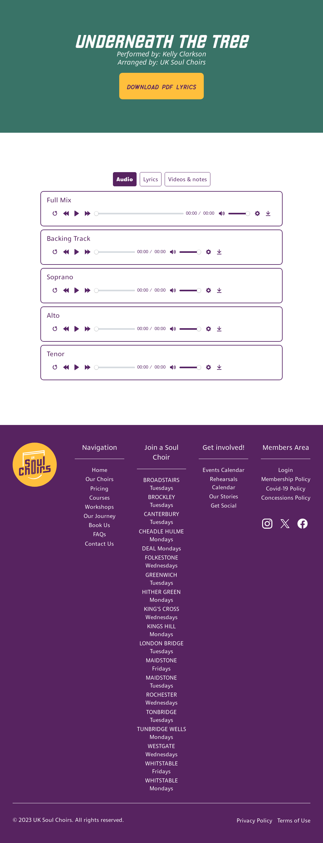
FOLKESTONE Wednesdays (161, 561)
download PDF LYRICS (161, 85)
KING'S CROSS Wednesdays (161, 612)
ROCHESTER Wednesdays (161, 698)
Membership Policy (285, 479)
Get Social (224, 505)
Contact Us (99, 543)
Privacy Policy (254, 820)
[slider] (139, 214)
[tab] (125, 179)
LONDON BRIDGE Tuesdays (161, 647)
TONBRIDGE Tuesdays (161, 716)
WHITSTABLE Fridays (161, 767)
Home (99, 470)
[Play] (77, 213)
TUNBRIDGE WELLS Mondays (161, 733)
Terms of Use (293, 820)
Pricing (99, 488)
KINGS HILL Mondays (161, 630)
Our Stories (223, 496)
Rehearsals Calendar (224, 483)
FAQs (99, 534)
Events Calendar (223, 470)
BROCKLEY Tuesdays (161, 501)
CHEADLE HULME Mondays (161, 535)
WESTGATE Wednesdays (161, 750)
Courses (99, 497)
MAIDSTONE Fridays (161, 664)
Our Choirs (99, 479)
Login (285, 470)
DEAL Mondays (161, 548)
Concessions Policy (285, 497)
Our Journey (99, 516)
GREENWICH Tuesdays (161, 578)
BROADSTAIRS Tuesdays (161, 483)
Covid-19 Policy (285, 488)
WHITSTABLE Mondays (161, 784)
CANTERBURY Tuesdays (161, 518)
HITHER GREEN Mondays (161, 595)
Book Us (99, 525)
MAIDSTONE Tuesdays (161, 681)
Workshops (99, 506)
